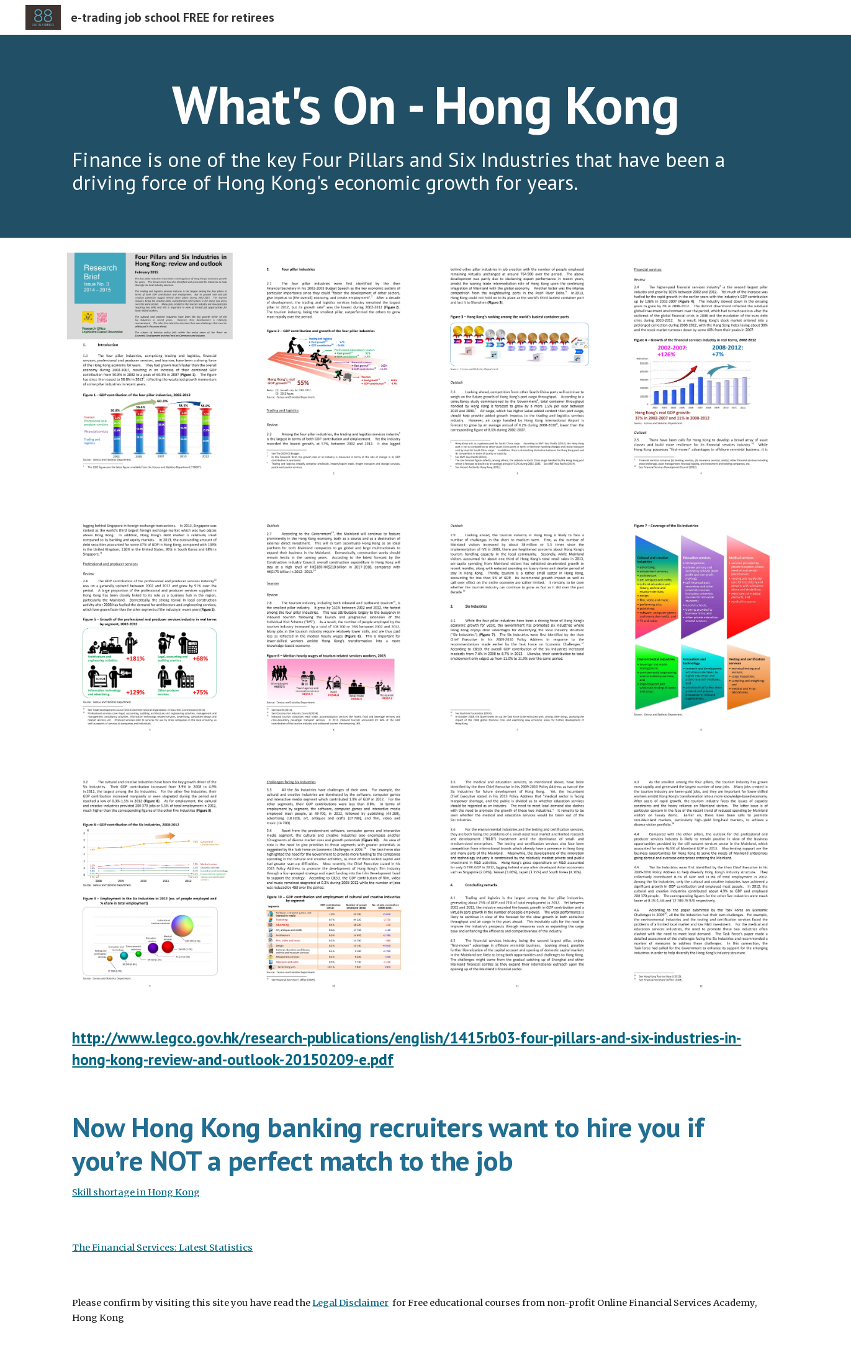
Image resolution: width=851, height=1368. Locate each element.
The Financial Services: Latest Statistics (162, 1247)
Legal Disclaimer (350, 1302)
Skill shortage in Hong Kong (136, 1192)
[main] (425, 105)
